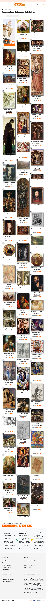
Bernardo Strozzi (23, 415)
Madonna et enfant (9, 508)
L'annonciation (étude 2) (9, 109)
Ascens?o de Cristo (37, 354)
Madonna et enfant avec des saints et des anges (9, 258)
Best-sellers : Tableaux (7, 577)
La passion (37, 423)
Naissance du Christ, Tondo (37, 267)
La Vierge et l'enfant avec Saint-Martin (23, 391)
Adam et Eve (23, 439)
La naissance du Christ (9, 427)
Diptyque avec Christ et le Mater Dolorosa (23, 236)
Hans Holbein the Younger (23, 238)
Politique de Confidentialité (8, 579)
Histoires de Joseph (9, 84)
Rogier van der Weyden (23, 136)
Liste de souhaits (27, 563)
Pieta (37, 166)
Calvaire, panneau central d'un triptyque (9, 213)
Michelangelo (23, 361)
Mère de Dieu (9, 156)
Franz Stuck (9, 184)
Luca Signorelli (23, 518)
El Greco (23, 392)
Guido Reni (23, 312)
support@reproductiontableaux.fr (30, 592)
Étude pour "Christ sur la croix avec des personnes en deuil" (23, 359)
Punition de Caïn (23, 52)
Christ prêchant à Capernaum (9, 328)
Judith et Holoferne (37, 114)
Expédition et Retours (6, 567)
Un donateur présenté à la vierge (37, 505)
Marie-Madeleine (37, 96)
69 (20, 525)
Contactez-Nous (5, 560)
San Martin (9, 66)
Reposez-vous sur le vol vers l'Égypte (37, 246)
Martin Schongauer (9, 429)
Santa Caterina (9, 236)
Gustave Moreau (9, 68)
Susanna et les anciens (9, 182)
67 (14, 525)
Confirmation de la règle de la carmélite (37, 311)
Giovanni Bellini (37, 168)
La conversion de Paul (23, 516)
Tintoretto (37, 116)
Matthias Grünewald (23, 80)
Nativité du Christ (9, 353)
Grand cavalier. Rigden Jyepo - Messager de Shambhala (37, 449)
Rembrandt (36, 247)
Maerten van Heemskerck (9, 215)
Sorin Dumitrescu (9, 111)
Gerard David (23, 265)
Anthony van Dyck (37, 294)
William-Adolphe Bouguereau (23, 36)
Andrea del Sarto (9, 86)
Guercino (37, 507)
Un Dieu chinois (37, 475)
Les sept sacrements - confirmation (37, 141)
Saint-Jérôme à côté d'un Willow (37, 401)
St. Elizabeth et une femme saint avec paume (23, 286)
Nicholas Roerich (37, 451)
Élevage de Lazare (9, 447)
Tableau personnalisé (9, 45)
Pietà (37, 179)
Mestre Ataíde (37, 356)
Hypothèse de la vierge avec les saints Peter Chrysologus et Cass (23, 468)
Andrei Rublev (9, 158)
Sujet (6, 9)
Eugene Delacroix (23, 497)
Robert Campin (9, 492)
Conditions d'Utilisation (7, 581)
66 (11, 525)
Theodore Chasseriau (23, 53)
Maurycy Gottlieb (9, 329)
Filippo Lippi (36, 34)
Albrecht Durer (23, 441)
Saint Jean (23, 310)
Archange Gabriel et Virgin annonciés (23, 263)
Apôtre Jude (37, 292)
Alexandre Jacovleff (37, 477)
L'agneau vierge (23, 34)
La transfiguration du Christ (9, 475)
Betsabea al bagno (37, 332)
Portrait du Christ (37, 204)
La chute (23, 335)
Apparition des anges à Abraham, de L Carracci (37, 228)
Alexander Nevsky (23, 218)
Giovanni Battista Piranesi (36, 230)
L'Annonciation (23, 105)
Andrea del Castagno (23, 172)
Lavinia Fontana (23, 469)
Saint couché (23, 170)
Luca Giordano (23, 106)
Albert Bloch (9, 286)
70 (23, 525)
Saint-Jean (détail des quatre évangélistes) (23, 153)
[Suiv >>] (29, 525)
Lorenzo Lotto (9, 355)
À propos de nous (6, 563)
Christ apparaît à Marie (23, 135)
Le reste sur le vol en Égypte (37, 376)
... (25, 525)
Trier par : (4, 16)
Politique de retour (6, 569)
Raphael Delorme (9, 382)
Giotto (9, 449)
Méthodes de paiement (7, 565)
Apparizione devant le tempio (9, 380)
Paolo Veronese (36, 48)
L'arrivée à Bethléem (9, 409)
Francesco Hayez (9, 304)
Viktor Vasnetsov (23, 220)
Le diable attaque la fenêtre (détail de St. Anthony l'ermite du (23, 78)
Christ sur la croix (23, 495)
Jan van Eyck (37, 206)
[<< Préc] (5, 525)
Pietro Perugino (37, 269)
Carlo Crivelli (37, 98)
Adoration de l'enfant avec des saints (37, 33)
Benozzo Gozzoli (23, 155)
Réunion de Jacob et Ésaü (9, 302)
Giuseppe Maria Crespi (37, 143)
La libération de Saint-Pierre (23, 413)
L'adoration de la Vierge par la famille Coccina (37, 46)
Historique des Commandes (30, 560)
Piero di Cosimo (9, 259)
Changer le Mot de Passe (29, 565)
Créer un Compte (27, 567)
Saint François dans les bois (9, 284)
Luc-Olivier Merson (9, 411)
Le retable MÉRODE (9, 490)
